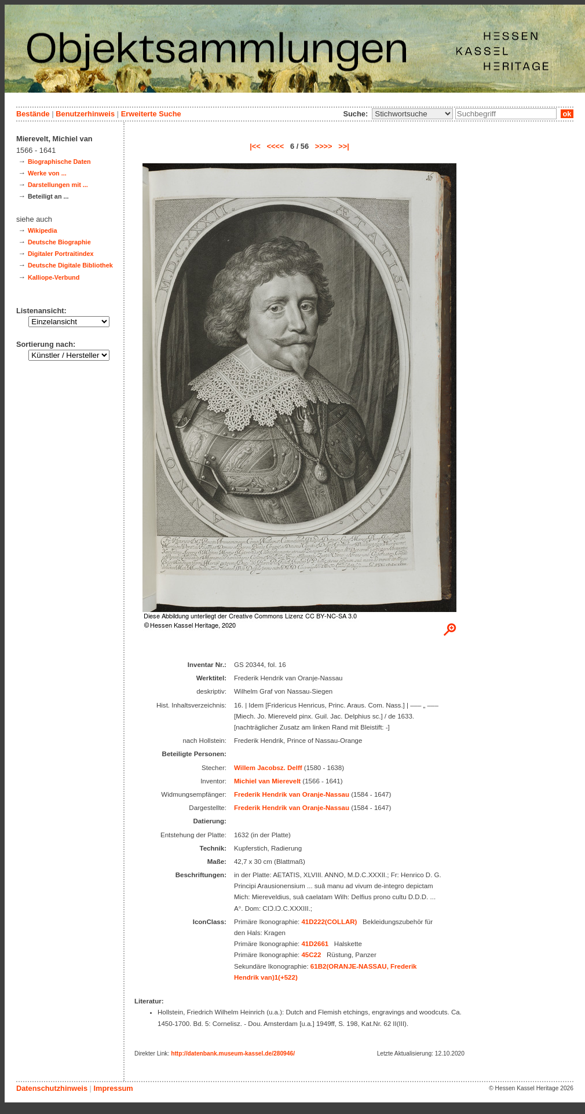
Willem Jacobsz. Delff (268, 767)
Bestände (33, 113)
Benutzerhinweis (85, 113)
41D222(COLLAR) (329, 921)
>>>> (323, 146)
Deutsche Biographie (59, 242)
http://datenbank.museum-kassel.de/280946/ (233, 1053)
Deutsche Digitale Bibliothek (70, 265)
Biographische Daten (59, 161)
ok (567, 113)
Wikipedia (42, 230)
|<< (255, 146)
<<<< (275, 146)
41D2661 (314, 943)
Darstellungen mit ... (58, 184)
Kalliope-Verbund (53, 277)
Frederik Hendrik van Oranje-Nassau (291, 794)
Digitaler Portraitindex (61, 253)
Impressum (113, 1088)
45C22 (311, 954)
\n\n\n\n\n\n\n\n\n (412, 113)
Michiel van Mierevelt (267, 781)
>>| (343, 146)
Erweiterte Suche (151, 113)
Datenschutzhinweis (51, 1088)
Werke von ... (47, 173)
